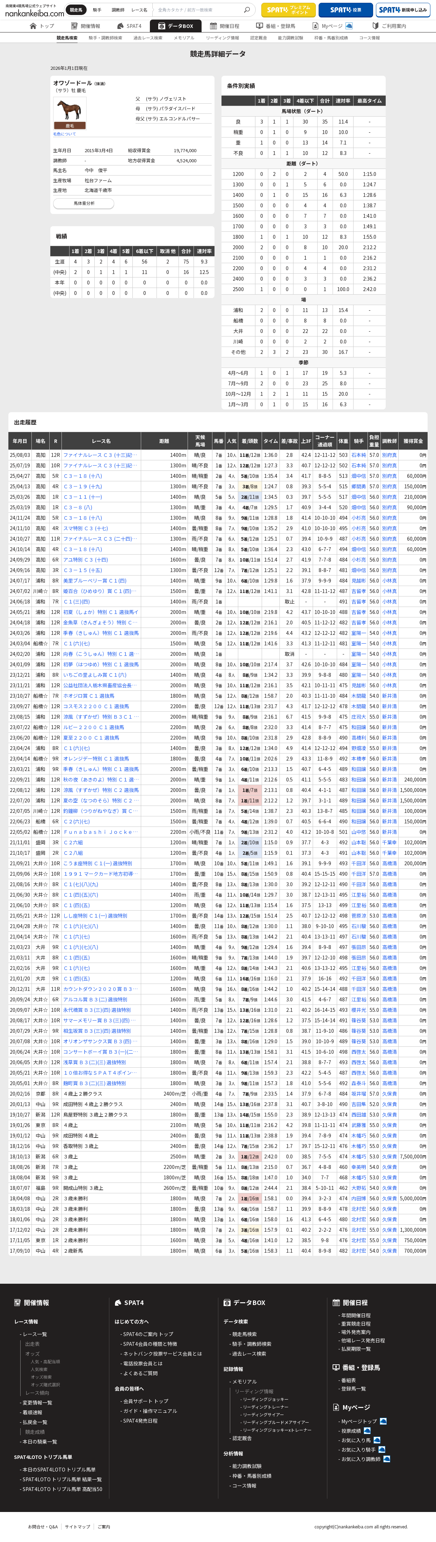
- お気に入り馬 (354, 1440)
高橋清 (389, 863)
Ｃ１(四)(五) (76, 905)
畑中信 (358, 475)
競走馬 (76, 10)
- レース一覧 (33, 1333)
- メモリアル (243, 1381)
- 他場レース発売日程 (361, 1340)
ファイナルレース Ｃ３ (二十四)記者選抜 (100, 538)
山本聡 (358, 842)
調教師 (118, 10)
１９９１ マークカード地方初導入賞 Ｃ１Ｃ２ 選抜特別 (100, 873)
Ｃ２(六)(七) (76, 821)
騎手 (97, 10)
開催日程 (224, 25)
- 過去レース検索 (247, 1353)
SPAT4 (129, 25)
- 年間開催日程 (354, 1315)
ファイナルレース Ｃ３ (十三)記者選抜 (100, 455)
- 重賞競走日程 (354, 1323)
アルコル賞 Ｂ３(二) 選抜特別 (95, 999)
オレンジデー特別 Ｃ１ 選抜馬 (96, 758)
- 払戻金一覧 (33, 1421)
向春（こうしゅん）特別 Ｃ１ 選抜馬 (101, 654)
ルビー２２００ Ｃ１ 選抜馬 (93, 727)
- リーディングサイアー (262, 1414)
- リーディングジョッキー (264, 1399)
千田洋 (358, 863)
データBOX (175, 25)
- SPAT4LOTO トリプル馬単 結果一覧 (61, 1479)
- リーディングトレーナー (264, 1407)
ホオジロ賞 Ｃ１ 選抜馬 (88, 695)
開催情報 (85, 25)
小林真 (389, 580)
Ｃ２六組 (73, 842)
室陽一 (358, 632)
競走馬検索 (67, 37)
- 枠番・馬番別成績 (250, 1475)
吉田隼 (358, 1103)
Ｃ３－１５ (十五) (82, 569)
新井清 (389, 695)
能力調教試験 (290, 37)
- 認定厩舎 (240, 1437)
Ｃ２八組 (73, 852)
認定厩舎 (258, 37)
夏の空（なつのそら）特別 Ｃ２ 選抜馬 (101, 800)
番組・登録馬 (275, 25)
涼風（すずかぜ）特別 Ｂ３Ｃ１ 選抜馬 (101, 716)
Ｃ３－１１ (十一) (82, 496)
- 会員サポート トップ (144, 1401)
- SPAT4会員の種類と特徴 (148, 1343)
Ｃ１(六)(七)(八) (80, 925)
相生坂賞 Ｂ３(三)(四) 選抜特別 (97, 1030)
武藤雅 (358, 1124)
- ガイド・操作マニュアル (148, 1410)
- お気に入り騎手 (357, 1449)
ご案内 (103, 1526)
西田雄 (358, 1114)
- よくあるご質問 (139, 1373)
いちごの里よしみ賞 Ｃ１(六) (94, 674)
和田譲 (358, 727)
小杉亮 (358, 517)
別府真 (389, 454)
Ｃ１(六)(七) (76, 643)
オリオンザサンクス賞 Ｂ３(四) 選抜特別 (100, 1041)
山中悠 (358, 831)
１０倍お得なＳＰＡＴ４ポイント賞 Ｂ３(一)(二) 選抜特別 (100, 1072)
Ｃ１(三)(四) (76, 601)
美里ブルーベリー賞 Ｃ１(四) (94, 580)
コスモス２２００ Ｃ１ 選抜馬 (96, 706)
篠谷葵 (358, 1020)
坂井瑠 (358, 1093)
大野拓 (358, 1187)
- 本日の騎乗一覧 (38, 1441)
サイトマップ (77, 1526)
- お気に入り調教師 (359, 1458)
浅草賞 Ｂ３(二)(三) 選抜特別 (94, 1062)
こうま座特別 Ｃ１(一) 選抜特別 (97, 863)
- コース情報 (242, 1485)
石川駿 (358, 925)
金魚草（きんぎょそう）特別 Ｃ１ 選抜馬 (100, 622)
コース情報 (369, 37)
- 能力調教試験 (245, 1465)
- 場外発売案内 (354, 1331)
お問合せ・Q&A (43, 1526)
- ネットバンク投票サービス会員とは (161, 1353)
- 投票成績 (349, 1430)
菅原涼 (358, 915)
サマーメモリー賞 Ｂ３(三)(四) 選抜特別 (99, 1020)
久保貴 (389, 1093)
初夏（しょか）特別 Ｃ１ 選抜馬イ (101, 611)
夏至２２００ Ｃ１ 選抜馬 (91, 737)
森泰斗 (358, 1083)
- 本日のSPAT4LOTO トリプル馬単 (58, 1469)
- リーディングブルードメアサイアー (274, 1422)
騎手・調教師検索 (105, 37)
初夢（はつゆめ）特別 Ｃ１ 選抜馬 (101, 664)
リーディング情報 (222, 37)
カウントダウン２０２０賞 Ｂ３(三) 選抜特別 (98, 989)
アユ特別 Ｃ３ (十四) (85, 559)
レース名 (139, 10)
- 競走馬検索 (243, 1333)
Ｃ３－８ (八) (77, 507)
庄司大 (358, 716)
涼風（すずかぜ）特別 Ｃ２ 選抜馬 (101, 789)
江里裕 (358, 894)
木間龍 (358, 695)
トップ (42, 25)
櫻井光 (358, 1009)
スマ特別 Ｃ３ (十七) (85, 528)
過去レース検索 (147, 37)
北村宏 (358, 1208)
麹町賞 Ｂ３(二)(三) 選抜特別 (94, 1083)
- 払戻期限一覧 (354, 1348)
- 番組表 (347, 1380)
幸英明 (358, 1166)
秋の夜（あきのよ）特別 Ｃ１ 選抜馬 (101, 779)
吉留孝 (358, 590)
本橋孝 (358, 758)
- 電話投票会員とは (141, 1363)
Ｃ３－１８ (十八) (82, 475)
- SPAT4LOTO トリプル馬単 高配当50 (61, 1488)
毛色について (64, 133)
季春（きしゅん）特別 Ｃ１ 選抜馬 (101, 632)
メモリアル (184, 37)
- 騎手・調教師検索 (250, 1343)
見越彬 (358, 580)
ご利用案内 (389, 25)
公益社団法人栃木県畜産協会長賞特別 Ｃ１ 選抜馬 (100, 685)
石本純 (358, 454)
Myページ (332, 25)
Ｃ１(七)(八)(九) (80, 884)
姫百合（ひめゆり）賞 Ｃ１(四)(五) (97, 591)
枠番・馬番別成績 (331, 37)
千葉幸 (389, 842)
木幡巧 (358, 1135)
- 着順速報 (31, 1412)
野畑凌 (358, 747)
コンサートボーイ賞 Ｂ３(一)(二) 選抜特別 (99, 1051)
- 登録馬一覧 (352, 1388)
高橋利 (358, 737)
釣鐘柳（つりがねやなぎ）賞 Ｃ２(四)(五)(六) (100, 811)
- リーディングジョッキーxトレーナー (276, 1430)
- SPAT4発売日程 (139, 1420)
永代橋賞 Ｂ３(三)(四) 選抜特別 (97, 1009)
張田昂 (358, 946)
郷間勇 (358, 486)
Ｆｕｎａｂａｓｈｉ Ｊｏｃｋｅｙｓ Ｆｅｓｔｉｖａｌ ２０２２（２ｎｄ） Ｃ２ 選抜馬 (101, 832)
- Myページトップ (357, 1421)
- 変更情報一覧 (36, 1402)
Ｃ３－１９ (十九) (82, 486)
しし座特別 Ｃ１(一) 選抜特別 (95, 915)
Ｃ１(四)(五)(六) (80, 894)
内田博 (358, 1198)
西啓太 (358, 1051)
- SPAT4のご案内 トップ (146, 1333)
